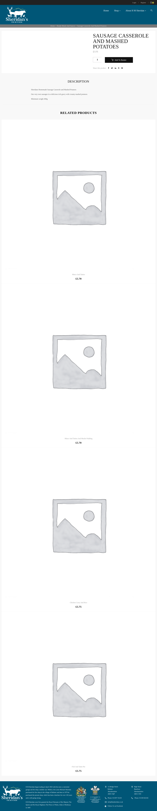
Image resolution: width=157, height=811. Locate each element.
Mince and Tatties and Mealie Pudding (78, 438)
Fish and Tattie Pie (78, 767)
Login (134, 2)
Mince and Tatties (78, 274)
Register (143, 2)
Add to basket (120, 60)
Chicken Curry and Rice (78, 602)
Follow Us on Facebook (115, 806)
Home (106, 10)
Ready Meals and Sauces (66, 26)
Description (78, 81)
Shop (117, 10)
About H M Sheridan (136, 10)
